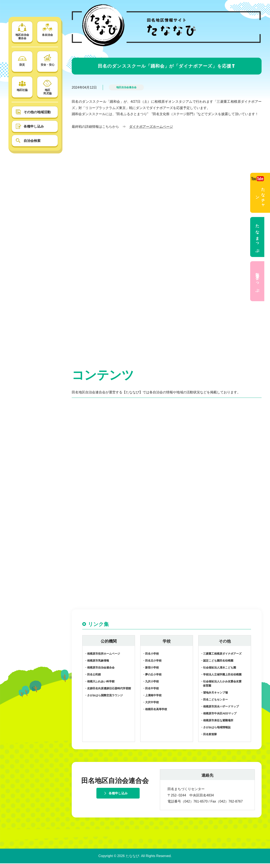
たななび (132, 856)
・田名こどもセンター (214, 700)
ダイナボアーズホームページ (151, 126)
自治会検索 (32, 140)
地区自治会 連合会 (22, 31)
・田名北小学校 (152, 661)
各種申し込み (34, 126)
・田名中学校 (150, 689)
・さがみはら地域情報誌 (215, 728)
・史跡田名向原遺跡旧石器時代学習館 (107, 689)
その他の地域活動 (37, 112)
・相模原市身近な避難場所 (216, 721)
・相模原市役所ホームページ (102, 654)
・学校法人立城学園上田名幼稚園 (221, 675)
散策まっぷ (257, 281)
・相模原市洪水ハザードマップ (219, 707)
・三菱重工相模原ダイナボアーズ (221, 654)
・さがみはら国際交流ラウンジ (103, 696)
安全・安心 (47, 59)
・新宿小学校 (150, 668)
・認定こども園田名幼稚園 (216, 661)
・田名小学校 (150, 654)
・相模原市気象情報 (96, 661)
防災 (22, 59)
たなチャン (258, 191)
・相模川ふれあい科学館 (99, 682)
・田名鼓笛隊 (208, 734)
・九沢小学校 (150, 682)
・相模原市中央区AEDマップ (218, 714)
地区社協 (22, 85)
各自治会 (47, 29)
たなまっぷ (257, 237)
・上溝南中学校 (152, 696)
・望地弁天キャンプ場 (214, 693)
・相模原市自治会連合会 (99, 668)
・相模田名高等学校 (154, 709)
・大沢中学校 (150, 702)
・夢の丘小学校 (152, 675)
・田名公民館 (92, 675)
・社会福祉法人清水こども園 (218, 668)
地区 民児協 (47, 86)
